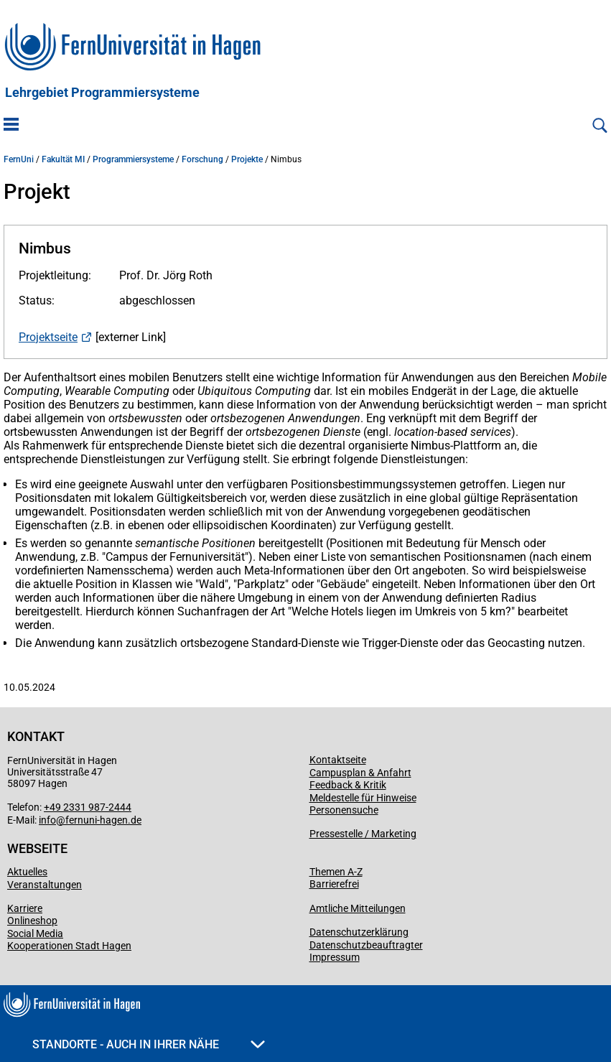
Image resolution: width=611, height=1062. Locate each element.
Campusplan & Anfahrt (360, 772)
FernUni (19, 159)
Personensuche (343, 810)
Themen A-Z (336, 871)
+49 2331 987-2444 (87, 807)
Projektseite (48, 337)
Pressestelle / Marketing (362, 833)
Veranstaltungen (44, 884)
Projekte (247, 159)
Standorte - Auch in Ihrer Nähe (148, 1044)
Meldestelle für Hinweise (362, 798)
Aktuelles (27, 871)
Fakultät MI (63, 159)
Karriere (24, 908)
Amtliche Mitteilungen (357, 908)
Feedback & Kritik (347, 785)
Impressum (334, 957)
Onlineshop (32, 920)
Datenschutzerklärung (359, 932)
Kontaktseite (337, 759)
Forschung (202, 159)
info (47, 820)
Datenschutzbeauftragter (366, 945)
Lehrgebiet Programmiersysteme (102, 92)
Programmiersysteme (133, 159)
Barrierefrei (334, 884)
